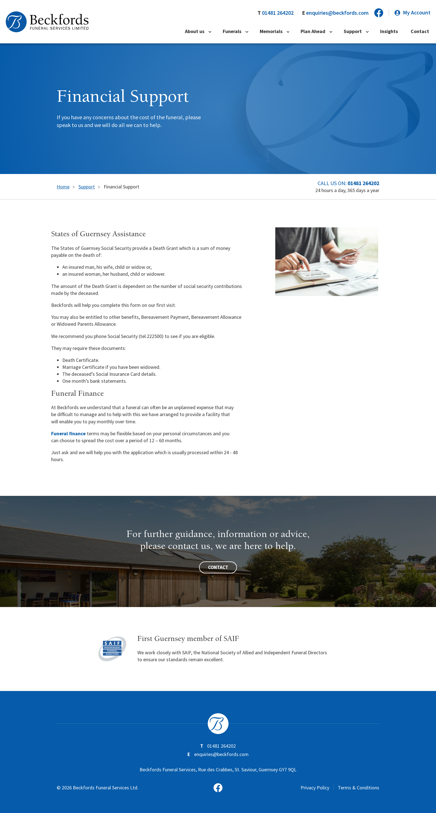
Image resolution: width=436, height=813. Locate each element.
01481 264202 (277, 12)
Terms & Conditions (358, 787)
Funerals (241, 31)
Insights (392, 31)
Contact (421, 31)
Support (357, 31)
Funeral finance (68, 433)
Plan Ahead (319, 31)
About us (205, 31)
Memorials (278, 31)
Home (63, 186)
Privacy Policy (315, 787)
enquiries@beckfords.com (337, 12)
